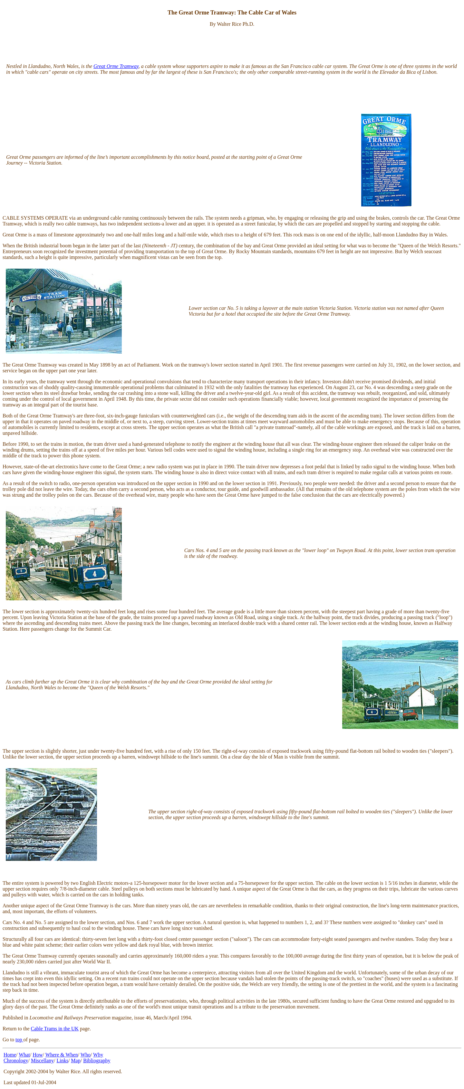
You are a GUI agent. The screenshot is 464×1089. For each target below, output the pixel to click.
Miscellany (42, 1060)
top (19, 1039)
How (38, 1054)
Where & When (61, 1054)
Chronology (16, 1060)
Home (10, 1054)
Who (86, 1054)
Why (98, 1054)
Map (75, 1060)
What (24, 1054)
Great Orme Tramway (116, 66)
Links (62, 1060)
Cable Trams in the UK (55, 1028)
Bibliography (96, 1060)
